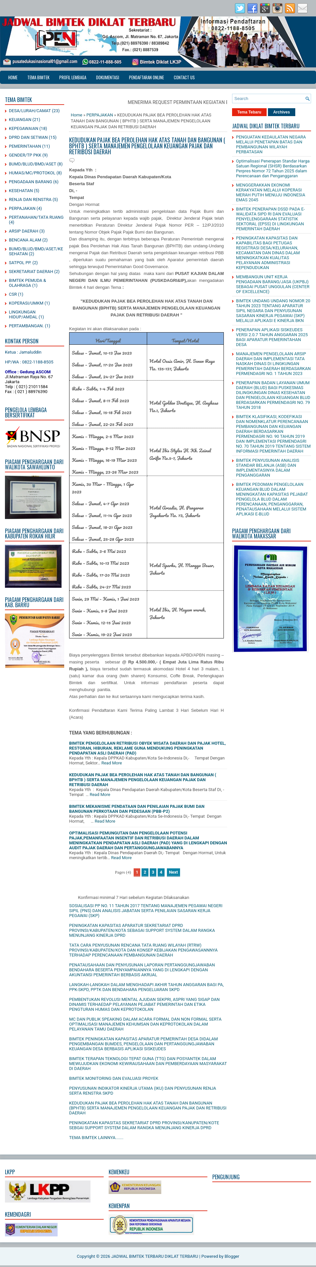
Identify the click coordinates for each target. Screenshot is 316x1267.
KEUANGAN (20, 119)
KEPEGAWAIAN (23, 128)
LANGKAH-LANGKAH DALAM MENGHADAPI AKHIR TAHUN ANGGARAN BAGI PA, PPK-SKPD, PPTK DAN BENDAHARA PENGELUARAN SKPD (146, 987)
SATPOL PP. (20, 262)
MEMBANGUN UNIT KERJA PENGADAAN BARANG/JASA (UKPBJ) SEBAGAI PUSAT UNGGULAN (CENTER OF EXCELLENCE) (272, 284)
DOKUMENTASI (107, 77)
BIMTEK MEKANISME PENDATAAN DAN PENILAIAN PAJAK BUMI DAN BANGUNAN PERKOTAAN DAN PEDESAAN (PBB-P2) (136, 809)
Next (173, 872)
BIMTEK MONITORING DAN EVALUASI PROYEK (113, 1078)
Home (12, 77)
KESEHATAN (21, 190)
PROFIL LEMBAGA (72, 77)
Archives (281, 112)
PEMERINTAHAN (25, 146)
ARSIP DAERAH (23, 231)
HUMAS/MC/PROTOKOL (32, 172)
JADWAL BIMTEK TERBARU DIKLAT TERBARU (154, 1256)
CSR (13, 294)
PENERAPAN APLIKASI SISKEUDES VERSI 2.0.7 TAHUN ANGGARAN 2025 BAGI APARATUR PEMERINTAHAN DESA (272, 337)
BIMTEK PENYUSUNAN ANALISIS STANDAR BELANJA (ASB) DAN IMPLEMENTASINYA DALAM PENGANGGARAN (267, 468)
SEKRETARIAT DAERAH (31, 271)
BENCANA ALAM (25, 239)
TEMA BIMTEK (38, 77)
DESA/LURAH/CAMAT (30, 110)
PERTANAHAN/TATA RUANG (36, 217)
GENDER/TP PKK (25, 155)
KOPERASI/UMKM (26, 303)
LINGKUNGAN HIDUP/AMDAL (23, 314)
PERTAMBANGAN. (26, 325)
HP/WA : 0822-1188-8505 (29, 362)
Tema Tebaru (249, 112)
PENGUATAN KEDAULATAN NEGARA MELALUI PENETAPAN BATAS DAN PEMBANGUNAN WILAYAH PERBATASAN (271, 144)
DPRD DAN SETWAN (28, 137)
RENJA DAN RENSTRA (30, 199)
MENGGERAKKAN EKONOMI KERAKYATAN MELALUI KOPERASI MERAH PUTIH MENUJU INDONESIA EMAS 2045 (270, 192)
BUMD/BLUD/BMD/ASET (32, 163)
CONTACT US (184, 77)
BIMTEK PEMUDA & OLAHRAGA (27, 283)
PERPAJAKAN (22, 208)
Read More (111, 762)
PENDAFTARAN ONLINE (146, 77)
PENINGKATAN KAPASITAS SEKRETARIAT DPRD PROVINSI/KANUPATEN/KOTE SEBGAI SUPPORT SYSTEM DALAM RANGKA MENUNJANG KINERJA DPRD (144, 1125)
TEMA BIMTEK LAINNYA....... (96, 1137)
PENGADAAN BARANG (30, 181)
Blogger (231, 1256)
